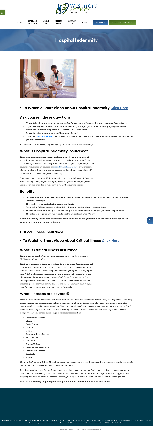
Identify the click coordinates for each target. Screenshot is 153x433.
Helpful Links (58, 22)
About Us (46, 22)
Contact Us (72, 22)
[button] (2, 12)
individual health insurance (65, 167)
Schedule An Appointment (122, 22)
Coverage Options (32, 22)
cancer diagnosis (45, 136)
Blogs (84, 22)
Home (19, 22)
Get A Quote (100, 22)
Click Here (119, 107)
